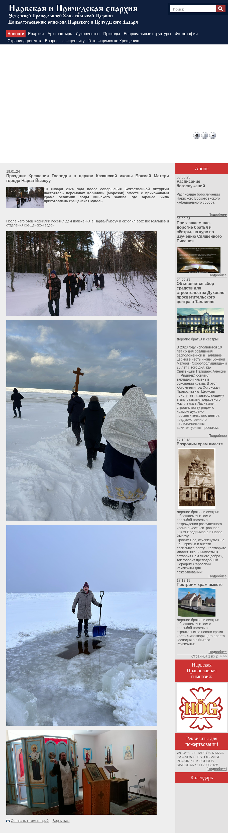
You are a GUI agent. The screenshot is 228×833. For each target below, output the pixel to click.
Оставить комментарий (30, 821)
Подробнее (217, 214)
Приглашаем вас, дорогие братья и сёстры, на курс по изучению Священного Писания (199, 232)
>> (225, 656)
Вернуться (61, 821)
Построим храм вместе (199, 584)
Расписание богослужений (191, 183)
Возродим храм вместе (200, 444)
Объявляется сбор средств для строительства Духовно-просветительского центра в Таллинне (201, 292)
